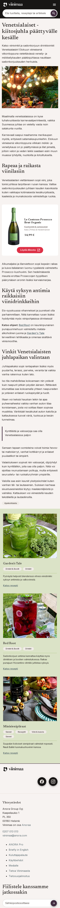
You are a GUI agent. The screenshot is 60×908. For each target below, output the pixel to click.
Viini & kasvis (38, 732)
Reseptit (22, 732)
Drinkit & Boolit (12, 569)
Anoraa (26, 824)
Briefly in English (18, 849)
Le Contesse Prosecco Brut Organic (38, 221)
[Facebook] (42, 781)
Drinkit (28, 569)
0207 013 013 (10, 831)
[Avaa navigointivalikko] (54, 4)
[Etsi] (54, 13)
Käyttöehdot (16, 860)
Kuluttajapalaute (18, 855)
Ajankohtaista (10, 503)
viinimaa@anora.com (14, 835)
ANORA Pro (16, 844)
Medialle (13, 865)
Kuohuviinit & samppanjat (36, 227)
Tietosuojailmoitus (19, 876)
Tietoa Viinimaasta (19, 870)
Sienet (9, 732)
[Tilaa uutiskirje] (54, 903)
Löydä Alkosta (30, 250)
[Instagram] (53, 781)
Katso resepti (10, 585)
